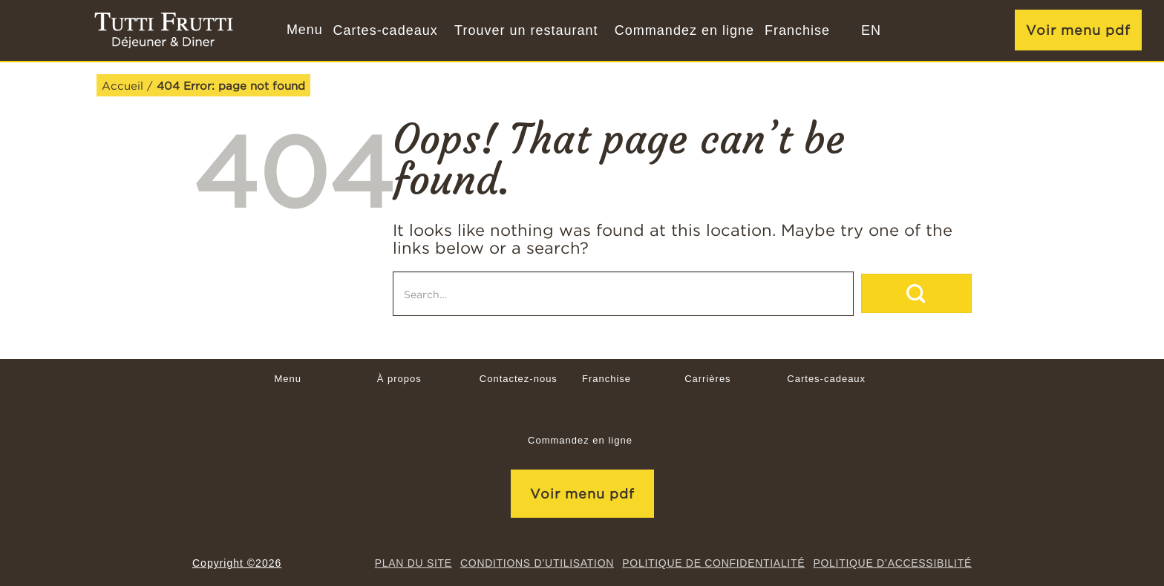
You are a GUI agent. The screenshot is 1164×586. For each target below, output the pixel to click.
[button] (303, 30)
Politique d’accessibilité (892, 563)
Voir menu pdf (1078, 30)
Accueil (122, 85)
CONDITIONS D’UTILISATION (537, 563)
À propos (399, 378)
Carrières (707, 378)
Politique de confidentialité (713, 563)
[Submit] (916, 293)
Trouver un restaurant (526, 30)
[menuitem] (871, 31)
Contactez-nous (519, 378)
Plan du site (413, 563)
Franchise (797, 30)
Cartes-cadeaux (385, 30)
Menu (287, 378)
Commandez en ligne (684, 30)
